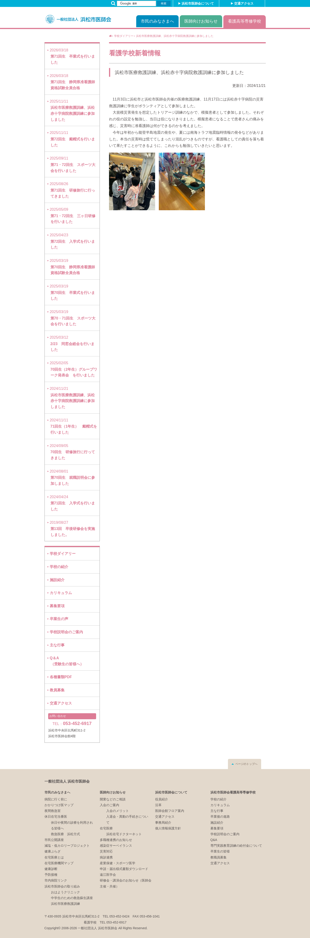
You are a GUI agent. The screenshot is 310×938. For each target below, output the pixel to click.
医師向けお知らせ (201, 21)
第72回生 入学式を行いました (72, 241)
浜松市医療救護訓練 (65, 903)
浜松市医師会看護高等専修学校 (233, 792)
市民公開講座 (54, 840)
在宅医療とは (54, 857)
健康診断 (50, 869)
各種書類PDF (61, 677)
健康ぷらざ (52, 851)
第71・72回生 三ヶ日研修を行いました (72, 215)
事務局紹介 (163, 822)
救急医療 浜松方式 (65, 834)
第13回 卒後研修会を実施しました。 (72, 529)
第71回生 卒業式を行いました (72, 56)
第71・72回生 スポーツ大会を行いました (72, 164)
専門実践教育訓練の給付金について (236, 845)
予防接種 (50, 874)
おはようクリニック (65, 892)
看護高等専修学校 (244, 21)
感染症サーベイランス (116, 845)
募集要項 (57, 606)
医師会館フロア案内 (169, 811)
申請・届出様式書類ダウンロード (124, 869)
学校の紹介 (59, 567)
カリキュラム (61, 593)
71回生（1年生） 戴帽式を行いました (73, 426)
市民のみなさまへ (157, 21)
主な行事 (57, 645)
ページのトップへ (246, 764)
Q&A (213, 840)
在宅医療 (106, 828)
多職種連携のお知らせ (116, 840)
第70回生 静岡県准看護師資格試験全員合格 (72, 267)
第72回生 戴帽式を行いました (72, 139)
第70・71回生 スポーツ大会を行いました (72, 318)
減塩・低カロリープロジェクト (67, 845)
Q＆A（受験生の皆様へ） (67, 661)
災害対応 (106, 851)
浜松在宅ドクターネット (124, 834)
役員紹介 (161, 799)
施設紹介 (57, 580)
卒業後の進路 (220, 816)
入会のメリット (117, 811)
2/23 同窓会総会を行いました (72, 343)
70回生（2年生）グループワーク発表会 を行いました (73, 369)
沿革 (158, 805)
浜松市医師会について (198, 3)
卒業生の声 (59, 619)
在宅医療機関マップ (59, 863)
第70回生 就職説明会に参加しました (72, 477)
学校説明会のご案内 (66, 632)
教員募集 (57, 690)
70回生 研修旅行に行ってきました (72, 452)
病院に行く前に (55, 799)
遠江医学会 (108, 874)
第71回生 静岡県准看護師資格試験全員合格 (72, 82)
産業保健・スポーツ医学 (117, 863)
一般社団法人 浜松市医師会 (67, 781)
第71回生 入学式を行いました (72, 503)
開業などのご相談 (113, 799)
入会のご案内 (109, 805)
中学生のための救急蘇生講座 (72, 898)
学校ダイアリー (63, 554)
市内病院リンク (55, 880)
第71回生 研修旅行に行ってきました (72, 190)
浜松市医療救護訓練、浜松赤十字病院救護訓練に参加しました (179, 72)
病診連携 (106, 857)
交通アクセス (244, 3)
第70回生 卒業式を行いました (72, 292)
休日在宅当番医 (55, 816)
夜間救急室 (52, 811)
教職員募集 (218, 857)
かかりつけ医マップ (59, 805)
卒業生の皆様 (220, 851)
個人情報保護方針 (168, 828)
